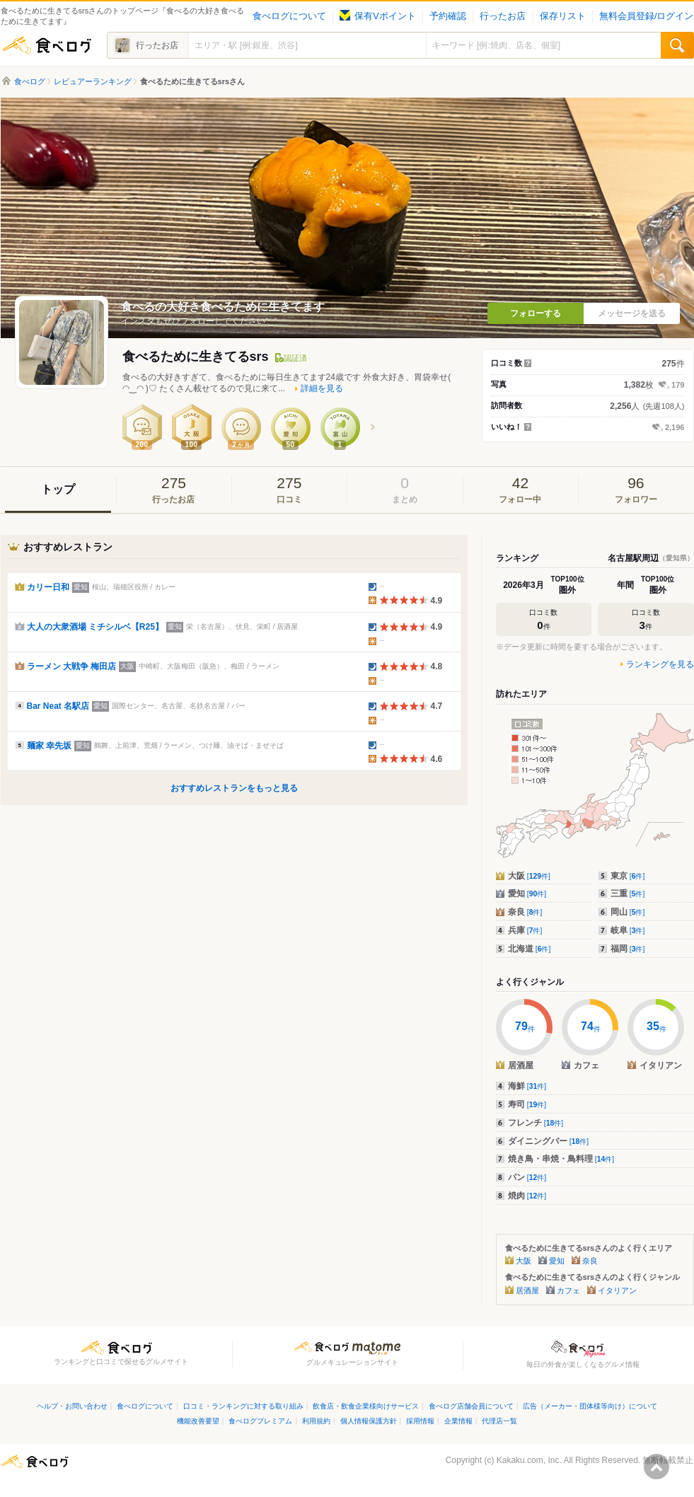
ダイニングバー (548, 1141)
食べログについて (289, 16)
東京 (628, 876)
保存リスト (563, 16)
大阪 (529, 876)
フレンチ (536, 1123)
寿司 (527, 1104)
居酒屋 (527, 1290)
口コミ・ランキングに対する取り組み (243, 1406)
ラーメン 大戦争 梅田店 (72, 666)
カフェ (568, 1290)
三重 (628, 893)
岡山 (628, 912)
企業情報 (458, 1421)
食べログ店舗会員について (471, 1406)
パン (527, 1177)
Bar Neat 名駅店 (58, 706)
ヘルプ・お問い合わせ (72, 1406)
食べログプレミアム (260, 1421)
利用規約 (316, 1421)
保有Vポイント (377, 16)
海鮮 (527, 1086)
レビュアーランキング (93, 81)
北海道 (529, 949)
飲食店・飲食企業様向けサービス (366, 1406)
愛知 (527, 893)
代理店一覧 (499, 1421)
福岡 (628, 949)
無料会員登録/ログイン (646, 16)
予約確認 (447, 16)
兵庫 (525, 930)
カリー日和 (48, 587)
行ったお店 (503, 16)
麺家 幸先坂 (49, 746)
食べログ (47, 45)
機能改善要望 (198, 1421)
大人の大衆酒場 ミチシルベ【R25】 (95, 627)
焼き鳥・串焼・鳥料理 (561, 1159)
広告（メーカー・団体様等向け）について (590, 1406)
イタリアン (617, 1290)
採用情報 (420, 1421)
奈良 (525, 912)
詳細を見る (322, 388)
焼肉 (527, 1196)
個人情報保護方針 (368, 1421)
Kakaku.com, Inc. (529, 1460)
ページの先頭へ (656, 1466)
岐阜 (628, 930)
